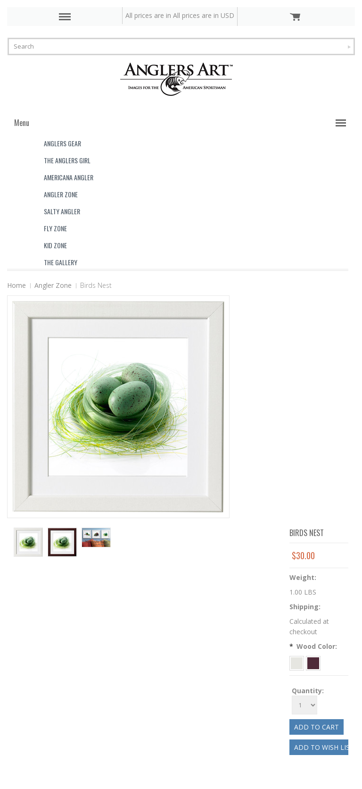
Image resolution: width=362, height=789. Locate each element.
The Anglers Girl (67, 160)
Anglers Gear (62, 143)
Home (16, 285)
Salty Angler (62, 211)
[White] (297, 662)
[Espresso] (313, 662)
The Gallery (60, 262)
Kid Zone (55, 245)
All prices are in (203, 15)
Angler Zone (61, 194)
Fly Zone (55, 228)
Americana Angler (68, 177)
